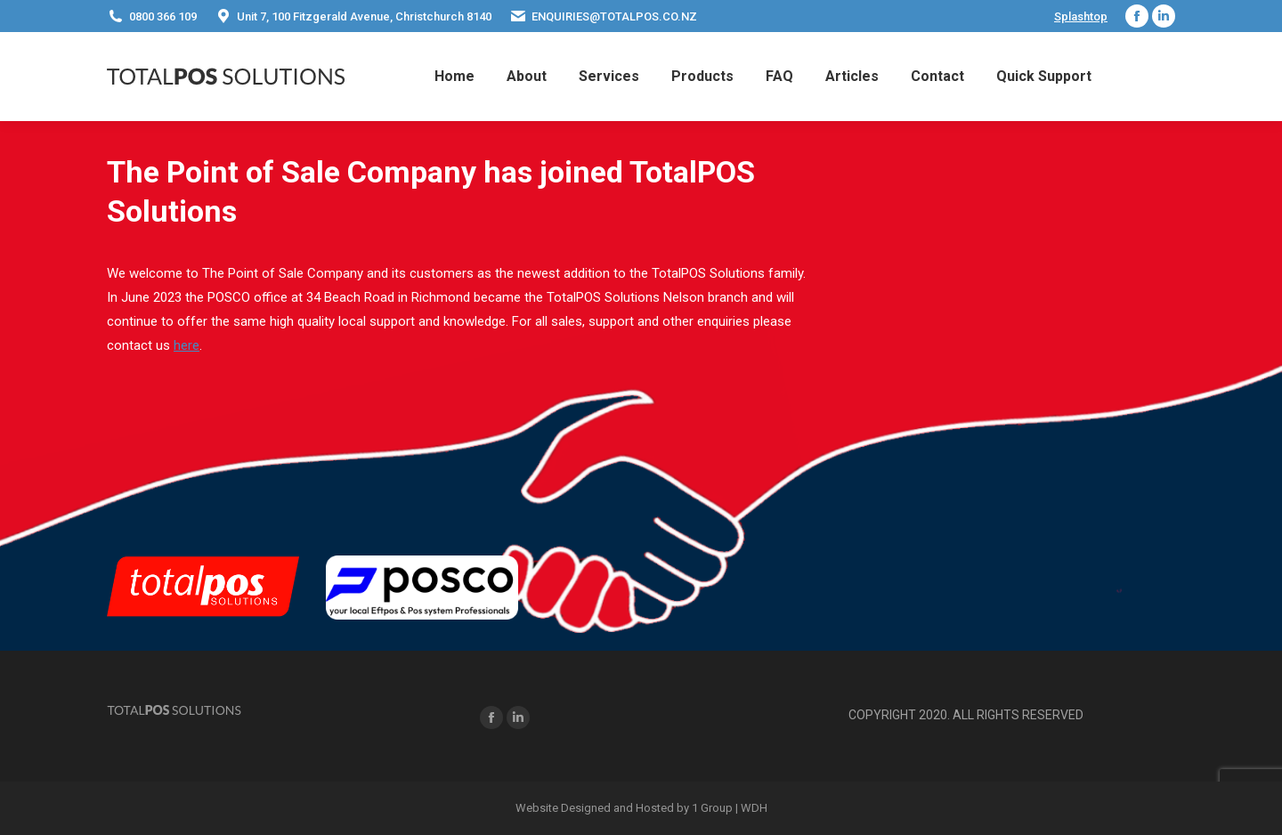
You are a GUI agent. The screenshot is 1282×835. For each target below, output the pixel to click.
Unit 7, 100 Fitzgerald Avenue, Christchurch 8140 (353, 16)
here (186, 345)
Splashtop (1081, 16)
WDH (754, 808)
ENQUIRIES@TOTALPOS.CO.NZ (603, 16)
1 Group (712, 808)
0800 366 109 (152, 16)
